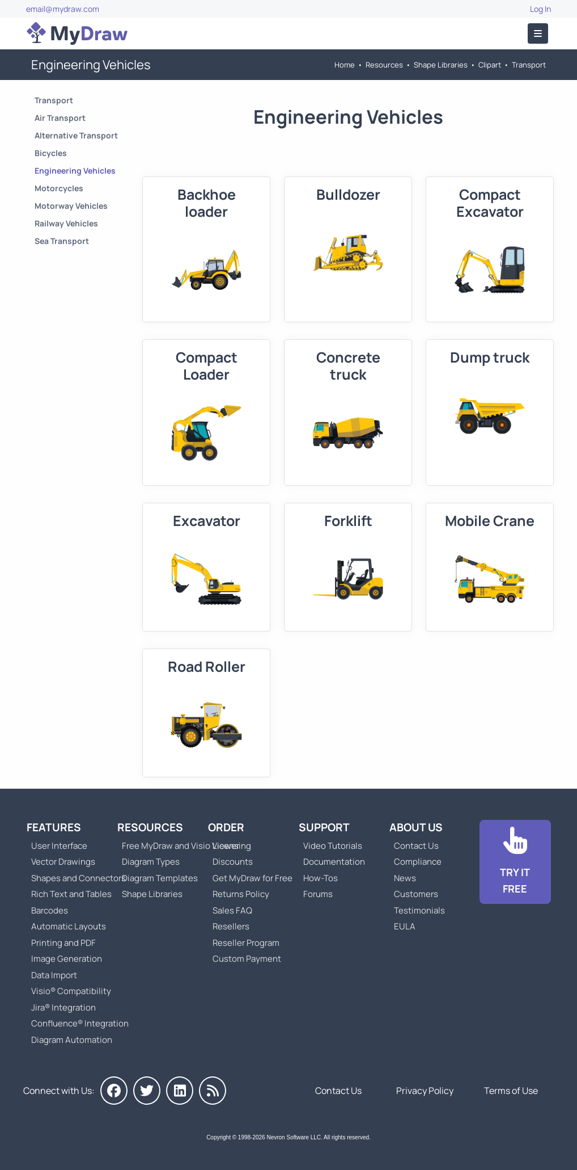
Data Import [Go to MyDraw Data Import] (54, 975)
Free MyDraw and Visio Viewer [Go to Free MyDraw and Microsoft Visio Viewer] (176, 846)
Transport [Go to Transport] (529, 65)
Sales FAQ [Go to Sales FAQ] (232, 910)
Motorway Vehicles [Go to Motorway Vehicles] (71, 205)
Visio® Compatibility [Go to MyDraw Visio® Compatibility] (71, 991)
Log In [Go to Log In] (540, 8)
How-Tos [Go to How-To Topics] (320, 878)
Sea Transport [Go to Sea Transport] (62, 240)
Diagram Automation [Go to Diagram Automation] (71, 1040)
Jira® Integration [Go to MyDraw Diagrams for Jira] (63, 1007)
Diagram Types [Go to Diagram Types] (151, 862)
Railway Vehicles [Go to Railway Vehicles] (66, 223)
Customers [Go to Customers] (416, 894)
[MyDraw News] (212, 1090)
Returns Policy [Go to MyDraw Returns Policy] (241, 894)
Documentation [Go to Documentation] (334, 862)
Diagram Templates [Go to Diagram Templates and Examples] (160, 878)
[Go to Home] (77, 33)
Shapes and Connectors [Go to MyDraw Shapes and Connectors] (78, 878)
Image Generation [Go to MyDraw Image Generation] (66, 959)
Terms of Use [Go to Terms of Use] (511, 1090)
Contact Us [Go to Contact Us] (416, 846)
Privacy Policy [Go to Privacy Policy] (424, 1090)
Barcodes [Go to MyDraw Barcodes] (49, 910)
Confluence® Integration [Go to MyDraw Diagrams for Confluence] (80, 1023)
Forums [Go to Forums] (318, 894)
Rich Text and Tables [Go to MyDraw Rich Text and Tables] (71, 894)
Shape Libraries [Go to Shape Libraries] (441, 65)
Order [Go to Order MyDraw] (226, 827)
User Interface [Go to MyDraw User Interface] (59, 846)
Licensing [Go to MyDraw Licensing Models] (232, 846)
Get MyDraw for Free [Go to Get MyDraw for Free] (252, 878)
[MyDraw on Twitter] (146, 1090)
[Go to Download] (515, 862)
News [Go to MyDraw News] (405, 878)
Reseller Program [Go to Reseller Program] (246, 943)
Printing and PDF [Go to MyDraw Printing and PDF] (63, 943)
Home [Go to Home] (344, 65)
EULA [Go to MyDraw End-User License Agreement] (404, 926)
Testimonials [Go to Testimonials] (419, 910)
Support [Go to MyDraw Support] (324, 827)
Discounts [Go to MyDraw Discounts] (233, 862)
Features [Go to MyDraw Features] (54, 827)
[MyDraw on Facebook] (114, 1090)
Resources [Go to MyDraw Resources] (384, 65)
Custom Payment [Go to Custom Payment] (247, 959)
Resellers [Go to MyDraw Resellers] (231, 926)
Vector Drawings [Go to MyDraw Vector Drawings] (63, 862)
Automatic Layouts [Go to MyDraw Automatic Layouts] (68, 926)
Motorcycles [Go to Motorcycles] (59, 188)
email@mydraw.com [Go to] (62, 8)
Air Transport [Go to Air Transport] (60, 117)
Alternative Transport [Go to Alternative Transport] (76, 135)
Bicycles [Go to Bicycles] (51, 153)
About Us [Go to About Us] (416, 827)
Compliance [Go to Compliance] (418, 862)
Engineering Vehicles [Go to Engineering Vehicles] (75, 170)
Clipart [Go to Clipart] (489, 65)
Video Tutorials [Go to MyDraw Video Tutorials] (332, 846)
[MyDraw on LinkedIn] (179, 1090)
